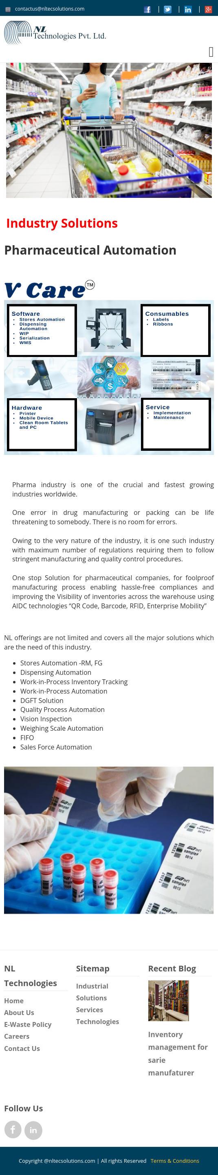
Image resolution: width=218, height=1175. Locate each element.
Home (14, 1000)
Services (89, 1009)
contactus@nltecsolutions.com (49, 8)
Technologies (97, 1021)
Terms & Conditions (175, 1160)
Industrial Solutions (92, 992)
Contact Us (22, 1048)
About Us (19, 1012)
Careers (16, 1036)
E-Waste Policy (28, 1024)
